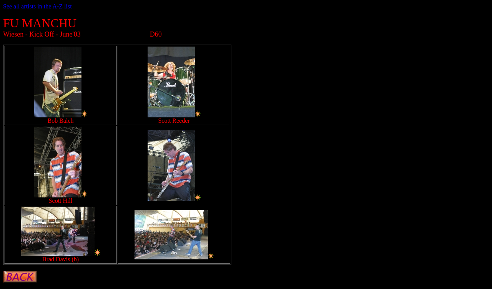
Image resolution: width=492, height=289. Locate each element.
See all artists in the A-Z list (37, 6)
